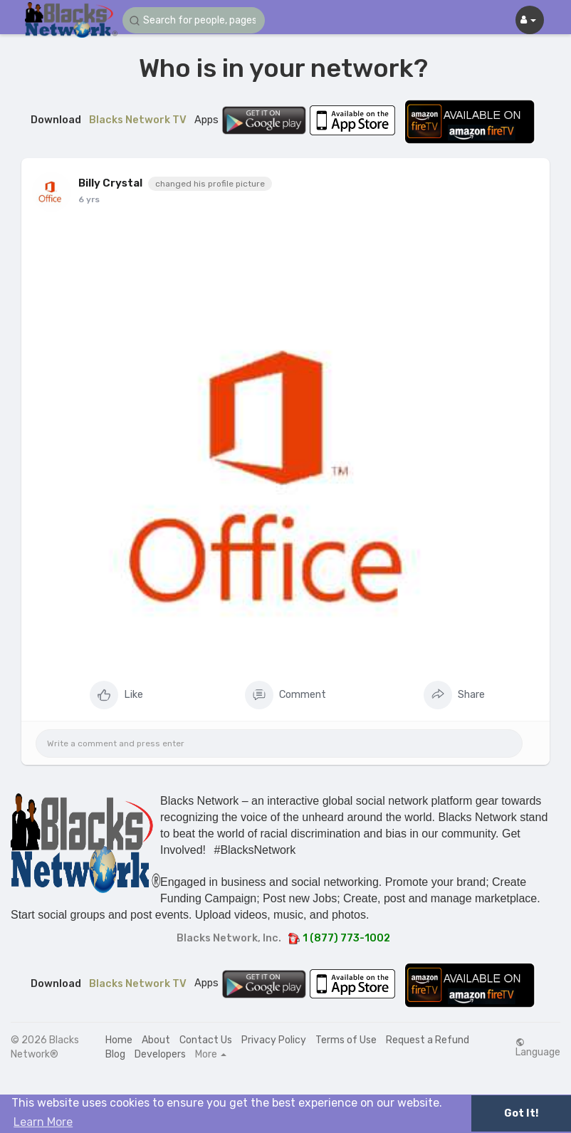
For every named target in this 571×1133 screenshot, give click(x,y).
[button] (193, 20)
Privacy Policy (273, 1040)
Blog (115, 1054)
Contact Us (205, 1040)
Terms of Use (346, 1040)
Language (537, 1048)
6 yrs (89, 199)
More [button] (210, 1055)
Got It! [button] (521, 1113)
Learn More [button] (43, 1122)
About (156, 1040)
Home (118, 1040)
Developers (160, 1054)
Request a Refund (427, 1040)
